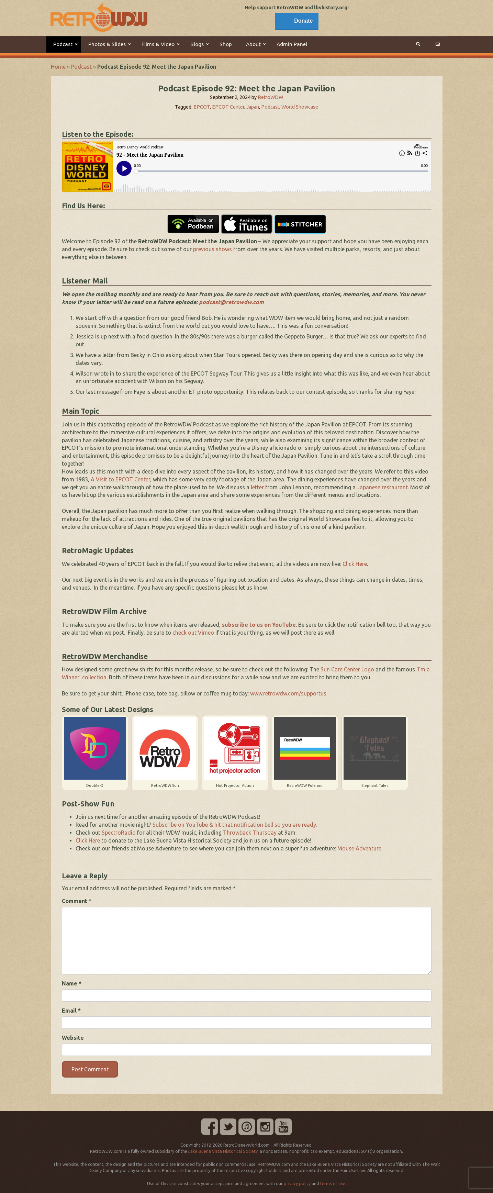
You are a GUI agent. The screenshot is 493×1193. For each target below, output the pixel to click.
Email (71, 1010)
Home (58, 67)
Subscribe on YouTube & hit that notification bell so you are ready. (235, 825)
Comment (76, 901)
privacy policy (297, 1183)
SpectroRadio (119, 832)
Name (71, 983)
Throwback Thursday (250, 832)
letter (257, 487)
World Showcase (299, 107)
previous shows (212, 249)
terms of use (332, 1183)
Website (73, 1038)
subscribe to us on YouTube (259, 625)
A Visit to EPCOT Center (120, 479)
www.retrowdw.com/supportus (288, 693)
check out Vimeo (193, 632)
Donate (303, 21)
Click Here (355, 564)
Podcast (81, 67)
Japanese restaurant (382, 487)
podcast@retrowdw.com (231, 302)
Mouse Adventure (359, 848)
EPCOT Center (228, 107)
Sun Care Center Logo (347, 669)
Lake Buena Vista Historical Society (223, 1151)
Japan (252, 107)
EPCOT (201, 107)
